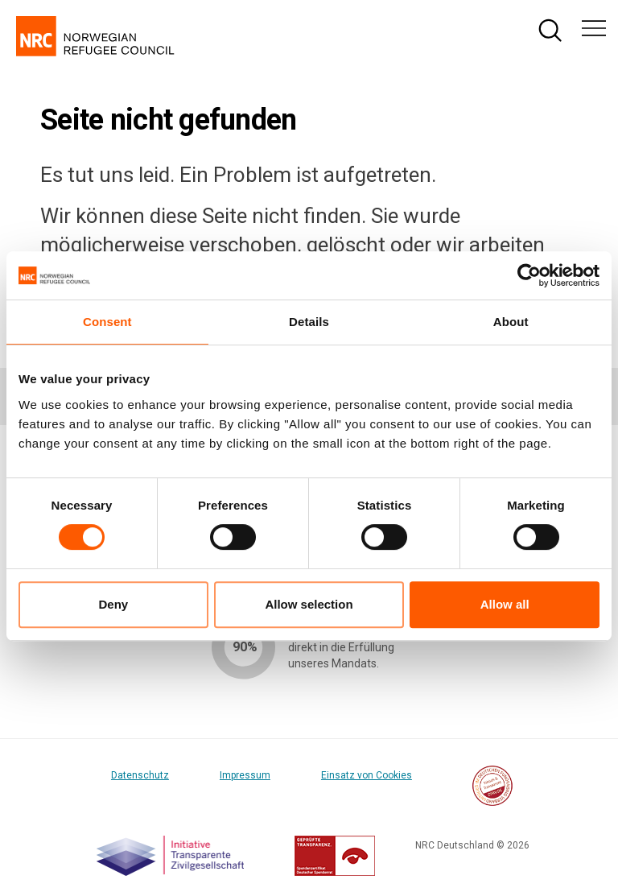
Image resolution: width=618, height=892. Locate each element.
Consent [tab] (107, 321)
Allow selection (308, 604)
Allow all (504, 604)
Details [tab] (309, 321)
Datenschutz (140, 775)
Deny (113, 604)
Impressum (245, 775)
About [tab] (511, 321)
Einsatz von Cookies (366, 775)
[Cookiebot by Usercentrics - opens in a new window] (529, 275)
